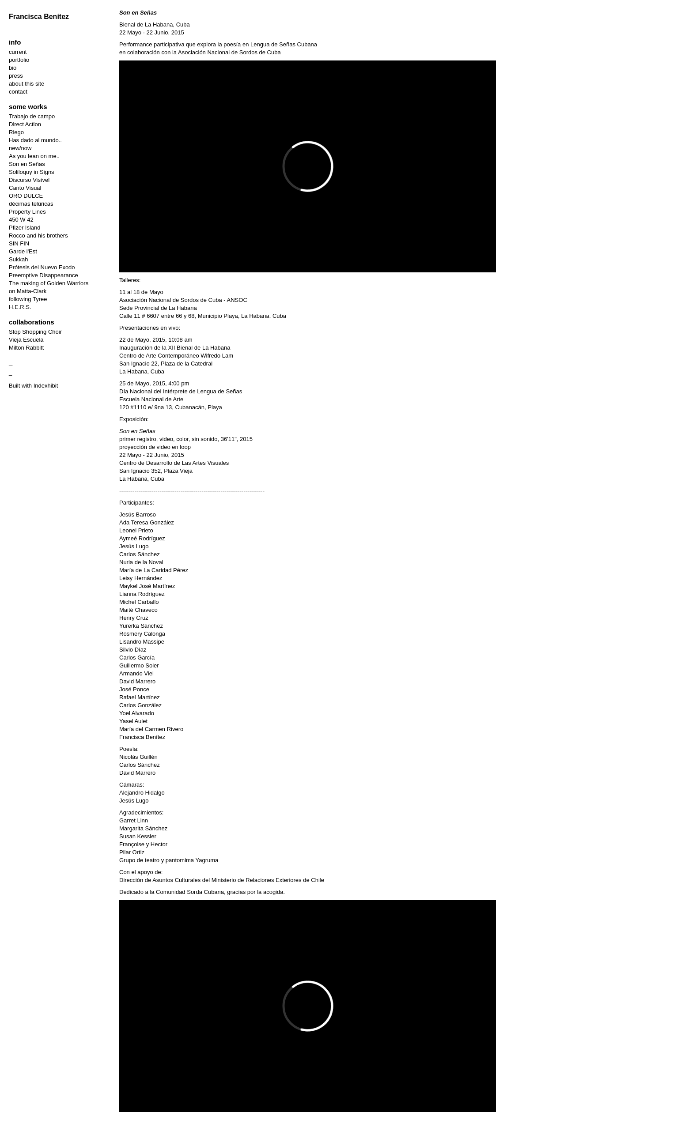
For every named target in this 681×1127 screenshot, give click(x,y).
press (16, 75)
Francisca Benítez (39, 16)
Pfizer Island (25, 227)
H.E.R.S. (20, 307)
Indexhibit (46, 385)
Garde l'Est (23, 251)
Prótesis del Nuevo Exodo (42, 267)
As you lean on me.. (34, 156)
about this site (26, 83)
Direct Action (25, 124)
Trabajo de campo (32, 116)
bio (12, 67)
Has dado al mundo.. (35, 140)
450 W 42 (21, 219)
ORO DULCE (26, 195)
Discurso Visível (29, 180)
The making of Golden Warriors (48, 283)
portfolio (19, 60)
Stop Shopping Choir (35, 331)
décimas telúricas (31, 203)
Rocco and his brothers (38, 235)
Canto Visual (25, 188)
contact (18, 91)
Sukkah (18, 259)
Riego (16, 132)
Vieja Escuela (26, 339)
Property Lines (27, 211)
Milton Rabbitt (26, 347)
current (17, 52)
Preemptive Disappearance (43, 275)
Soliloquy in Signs (31, 172)
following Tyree (28, 299)
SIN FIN (19, 243)
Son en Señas (27, 164)
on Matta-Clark (27, 291)
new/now (20, 148)
